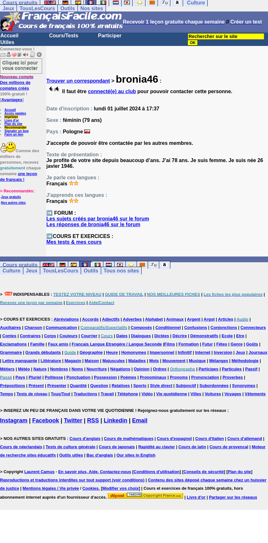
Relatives (121, 385)
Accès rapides (15, 113)
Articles (225, 319)
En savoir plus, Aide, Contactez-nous (94, 471)
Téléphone (127, 393)
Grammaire (11, 352)
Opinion (141, 369)
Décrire (180, 335)
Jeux (8, 8)
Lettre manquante (19, 360)
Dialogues (141, 335)
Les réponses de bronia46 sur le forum (93, 224)
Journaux (258, 352)
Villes (195, 393)
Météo (24, 369)
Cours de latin (192, 446)
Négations (120, 369)
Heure (112, 352)
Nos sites (91, 8)
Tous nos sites (121, 270)
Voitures (213, 393)
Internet (203, 352)
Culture (11, 270)
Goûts (252, 344)
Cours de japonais (117, 446)
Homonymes (133, 352)
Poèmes (128, 377)
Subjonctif (186, 385)
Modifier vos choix (120, 488)
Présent (36, 385)
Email (139, 420)
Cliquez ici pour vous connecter (20, 65)
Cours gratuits (20, 265)
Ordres (160, 369)
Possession (105, 377)
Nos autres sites (13, 203)
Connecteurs (253, 327)
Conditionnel (168, 327)
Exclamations (13, 344)
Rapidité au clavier (156, 446)
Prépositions (12, 385)
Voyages (233, 393)
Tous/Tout (60, 393)
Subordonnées (213, 385)
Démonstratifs (204, 335)
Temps (6, 393)
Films (169, 344)
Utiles (7, 42)
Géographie (90, 352)
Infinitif (184, 352)
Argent (193, 319)
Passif (251, 369)
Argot (209, 319)
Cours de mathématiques (128, 438)
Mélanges (218, 360)
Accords (90, 319)
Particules (232, 369)
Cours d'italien (209, 438)
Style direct (161, 385)
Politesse (54, 377)
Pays (20, 377)
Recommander (15, 127)
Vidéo (147, 393)
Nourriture (96, 369)
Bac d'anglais (99, 455)
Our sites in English (135, 455)
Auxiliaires (10, 327)
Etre (240, 335)
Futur (207, 344)
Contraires (30, 335)
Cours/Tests (63, 35)
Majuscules (113, 360)
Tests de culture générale (70, 446)
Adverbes (132, 319)
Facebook (45, 420)
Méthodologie (245, 360)
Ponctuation (78, 377)
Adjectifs (111, 319)
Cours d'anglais (85, 438)
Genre (237, 344)
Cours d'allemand (244, 438)
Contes (9, 335)
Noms (77, 369)
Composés (141, 327)
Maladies (137, 360)
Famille (37, 344)
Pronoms (179, 377)
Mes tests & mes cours (73, 242)
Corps (50, 335)
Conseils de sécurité (203, 471)
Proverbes (233, 377)
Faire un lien (13, 134)
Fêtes (221, 344)
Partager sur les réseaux (233, 497)
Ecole (227, 335)
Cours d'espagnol (174, 438)
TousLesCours (37, 8)
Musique (197, 360)
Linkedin (115, 420)
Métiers (7, 369)
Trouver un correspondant (78, 81)
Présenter (56, 385)
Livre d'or (11, 120)
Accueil (9, 35)
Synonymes (243, 385)
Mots (154, 360)
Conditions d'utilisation (157, 471)
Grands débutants (43, 352)
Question (99, 385)
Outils (67, 8)
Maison (92, 360)
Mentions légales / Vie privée (51, 488)
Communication (61, 327)
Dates (121, 335)
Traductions (85, 393)
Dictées (161, 335)
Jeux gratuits (11, 197)
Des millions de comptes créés (17, 82)
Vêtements (255, 393)
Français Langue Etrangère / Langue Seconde (117, 344)
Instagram (13, 420)
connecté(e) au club (112, 91)
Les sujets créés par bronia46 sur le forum (97, 218)
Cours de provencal (229, 446)
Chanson (33, 327)
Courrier (89, 335)
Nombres (59, 369)
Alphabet (154, 319)
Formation (188, 344)
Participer (110, 35)
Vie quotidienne (171, 393)
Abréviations (66, 319)
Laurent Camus (39, 471)
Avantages (11, 99)
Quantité (78, 385)
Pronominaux (153, 377)
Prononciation (205, 377)
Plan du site (13, 124)
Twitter (73, 420)
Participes (208, 369)
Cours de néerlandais (21, 446)
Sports (139, 385)
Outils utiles (71, 455)
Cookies (90, 488)
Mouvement (173, 360)
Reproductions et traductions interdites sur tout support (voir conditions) (72, 480)
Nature (40, 369)
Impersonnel (162, 352)
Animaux (175, 319)
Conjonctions (224, 327)
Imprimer (11, 117)
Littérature (51, 360)
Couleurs (69, 335)
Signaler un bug (16, 131)
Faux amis (58, 344)
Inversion (223, 352)
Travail (107, 393)
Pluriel (35, 377)
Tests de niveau (32, 393)
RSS (93, 420)
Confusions (195, 327)
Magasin (72, 360)
